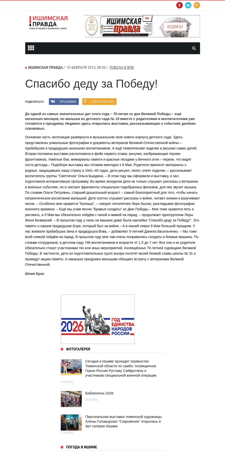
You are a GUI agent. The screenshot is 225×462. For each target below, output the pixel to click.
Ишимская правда (45, 68)
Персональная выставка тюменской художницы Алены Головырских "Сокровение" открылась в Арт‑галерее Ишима (123, 421)
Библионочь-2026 (99, 393)
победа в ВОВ (121, 68)
